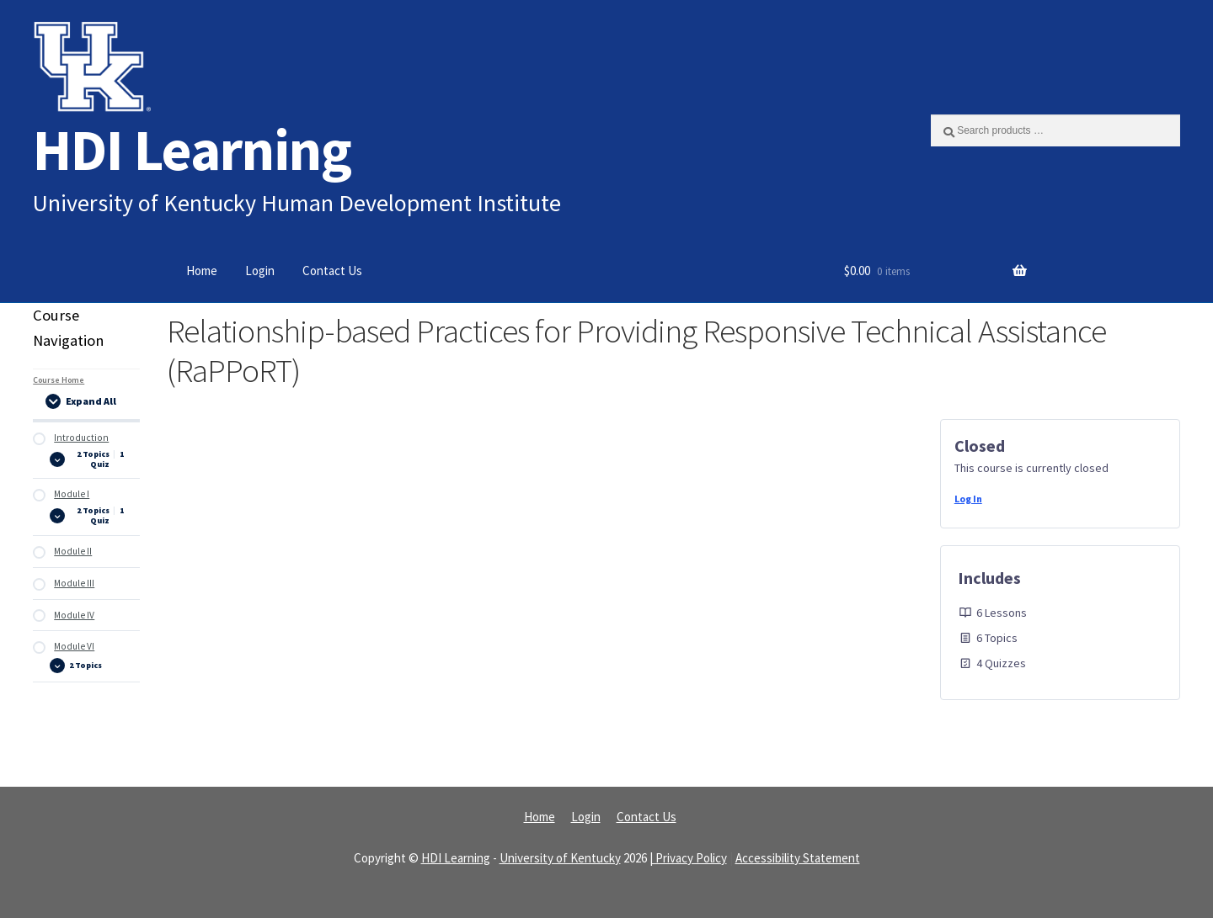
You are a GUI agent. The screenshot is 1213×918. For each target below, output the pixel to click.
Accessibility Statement (797, 858)
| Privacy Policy (688, 858)
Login (260, 271)
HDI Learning (192, 149)
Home (201, 271)
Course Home (58, 379)
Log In (968, 498)
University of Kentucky (560, 858)
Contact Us (332, 271)
